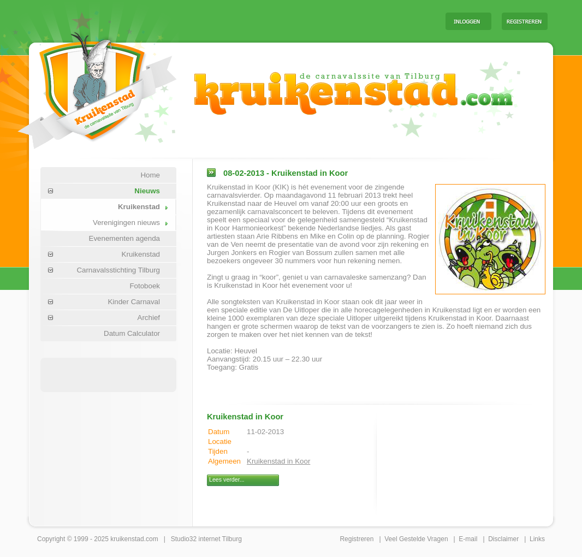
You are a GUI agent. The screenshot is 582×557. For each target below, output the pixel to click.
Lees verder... (227, 479)
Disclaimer (503, 539)
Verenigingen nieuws (126, 222)
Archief (149, 317)
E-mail (468, 539)
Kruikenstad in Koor (278, 461)
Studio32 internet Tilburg (206, 539)
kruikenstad (127, 539)
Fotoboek (144, 286)
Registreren (356, 539)
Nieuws (147, 191)
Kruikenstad (139, 207)
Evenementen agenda (124, 238)
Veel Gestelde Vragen (416, 539)
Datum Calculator (132, 333)
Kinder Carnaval (134, 302)
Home (150, 175)
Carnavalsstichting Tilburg (118, 270)
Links (537, 539)
